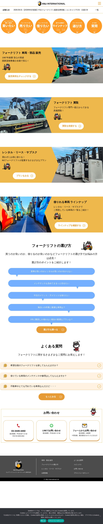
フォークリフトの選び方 (50, 507)
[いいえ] (100, 516)
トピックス (77, 507)
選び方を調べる (50, 372)
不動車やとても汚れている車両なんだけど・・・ (33, 429)
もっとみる (50, 439)
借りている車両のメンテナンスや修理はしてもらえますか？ (38, 419)
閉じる (43, 521)
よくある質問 (78, 503)
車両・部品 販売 (47, 503)
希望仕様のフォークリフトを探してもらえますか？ (34, 408)
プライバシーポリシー (56, 521)
